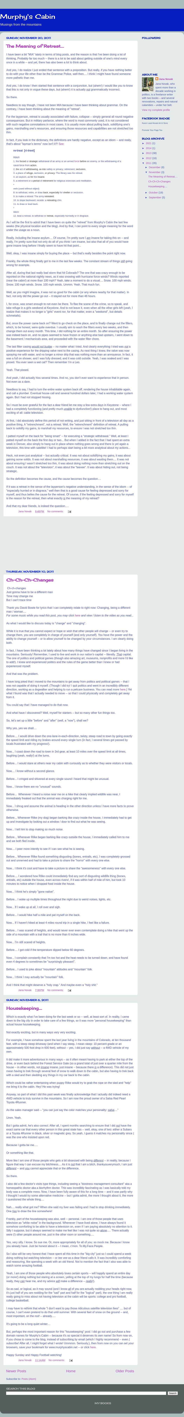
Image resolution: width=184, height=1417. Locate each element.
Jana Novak (166, 79)
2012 (149, 158)
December (155, 167)
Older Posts (125, 1371)
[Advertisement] (70, 543)
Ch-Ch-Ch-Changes (29, 580)
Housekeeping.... (24, 1008)
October (154, 192)
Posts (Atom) (29, 1379)
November (155, 172)
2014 (149, 148)
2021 (149, 143)
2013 (149, 153)
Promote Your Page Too (152, 130)
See (61, 143)
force (76, 161)
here (77, 615)
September (155, 197)
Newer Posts (16, 1371)
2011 (149, 163)
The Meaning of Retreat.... (35, 46)
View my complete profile (156, 110)
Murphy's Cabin (27, 16)
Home (71, 1371)
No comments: (55, 511)
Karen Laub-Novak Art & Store (155, 123)
